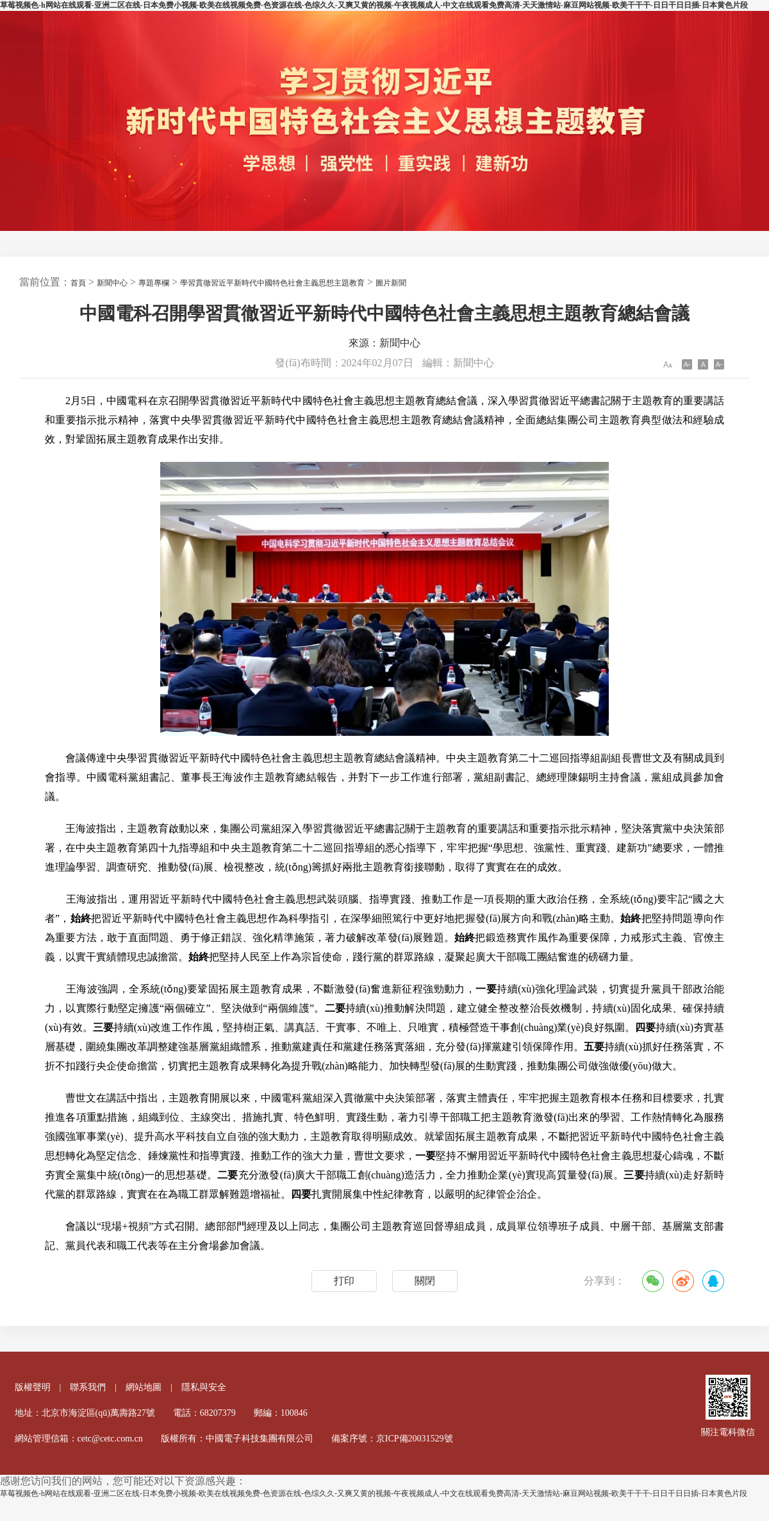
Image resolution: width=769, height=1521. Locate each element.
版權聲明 (33, 1387)
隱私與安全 (203, 1387)
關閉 (425, 1280)
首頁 (78, 282)
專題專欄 (153, 282)
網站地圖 (143, 1387)
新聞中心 (112, 282)
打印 (344, 1280)
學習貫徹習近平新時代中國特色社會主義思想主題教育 (272, 282)
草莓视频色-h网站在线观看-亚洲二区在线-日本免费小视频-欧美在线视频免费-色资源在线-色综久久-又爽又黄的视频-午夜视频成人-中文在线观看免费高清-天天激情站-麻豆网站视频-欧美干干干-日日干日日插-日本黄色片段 (374, 5)
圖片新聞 (391, 282)
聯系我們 (88, 1387)
